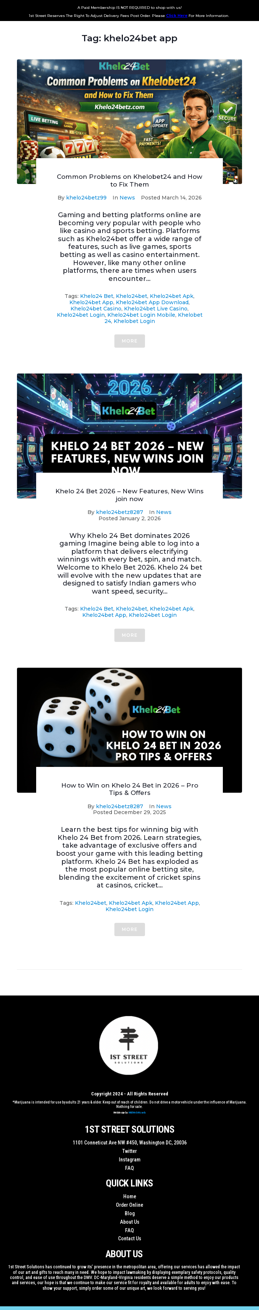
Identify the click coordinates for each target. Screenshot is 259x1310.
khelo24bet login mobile (141, 315)
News (127, 197)
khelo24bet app (91, 302)
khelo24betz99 (86, 197)
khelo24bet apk (171, 296)
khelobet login (134, 321)
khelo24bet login (81, 315)
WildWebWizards (137, 1112)
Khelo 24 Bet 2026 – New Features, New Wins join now (129, 494)
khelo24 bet (96, 296)
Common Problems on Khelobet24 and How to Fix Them (129, 180)
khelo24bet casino (95, 308)
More (130, 341)
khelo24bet (131, 296)
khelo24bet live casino (155, 308)
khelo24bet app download (152, 302)
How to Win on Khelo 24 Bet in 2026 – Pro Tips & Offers (129, 789)
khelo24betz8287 (119, 512)
